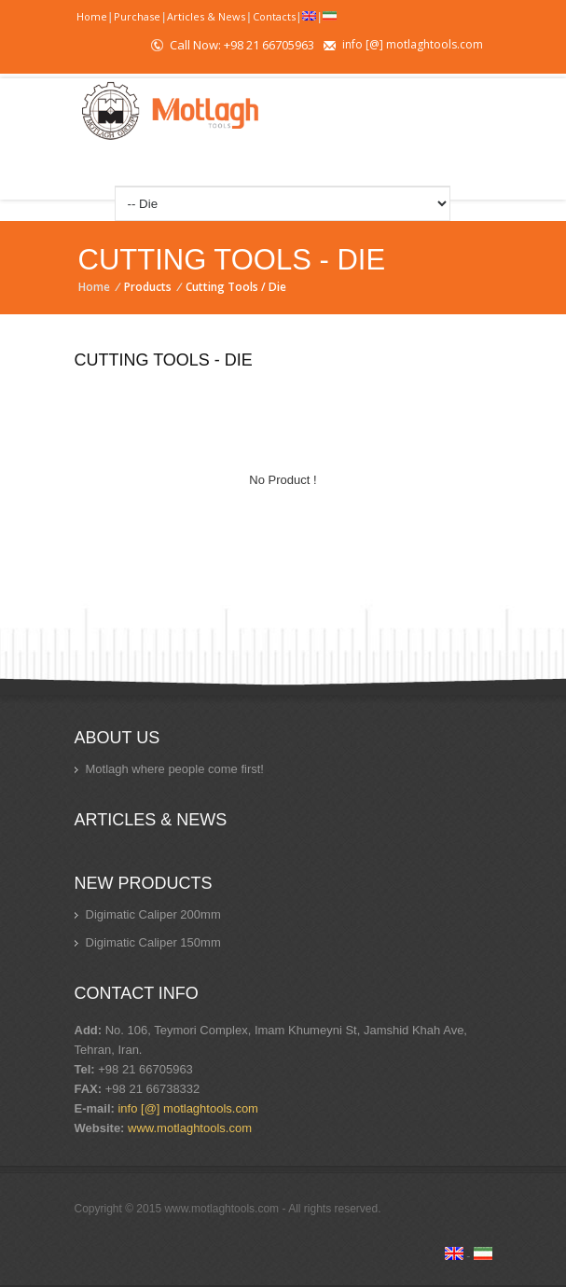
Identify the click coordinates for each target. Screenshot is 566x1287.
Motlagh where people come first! (175, 769)
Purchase (137, 16)
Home (91, 16)
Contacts (274, 16)
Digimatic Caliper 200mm (153, 914)
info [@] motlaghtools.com (412, 44)
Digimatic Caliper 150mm (153, 942)
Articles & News (206, 16)
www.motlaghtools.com (190, 1128)
